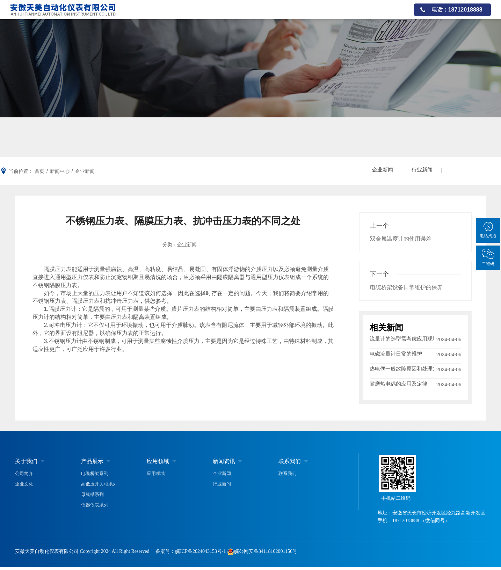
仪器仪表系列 (94, 507)
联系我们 (390, 16)
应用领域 (284, 16)
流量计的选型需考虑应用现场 (402, 339)
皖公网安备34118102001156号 (265, 554)
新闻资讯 (355, 16)
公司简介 (24, 476)
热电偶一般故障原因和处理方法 (402, 371)
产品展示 (249, 16)
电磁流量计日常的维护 (396, 355)
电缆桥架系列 (94, 476)
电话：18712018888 (456, 16)
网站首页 (178, 16)
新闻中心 (60, 171)
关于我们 (214, 16)
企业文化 (24, 486)
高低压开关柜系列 (99, 486)
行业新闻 (425, 171)
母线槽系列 (92, 497)
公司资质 (319, 16)
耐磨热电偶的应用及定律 (398, 386)
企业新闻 (85, 171)
